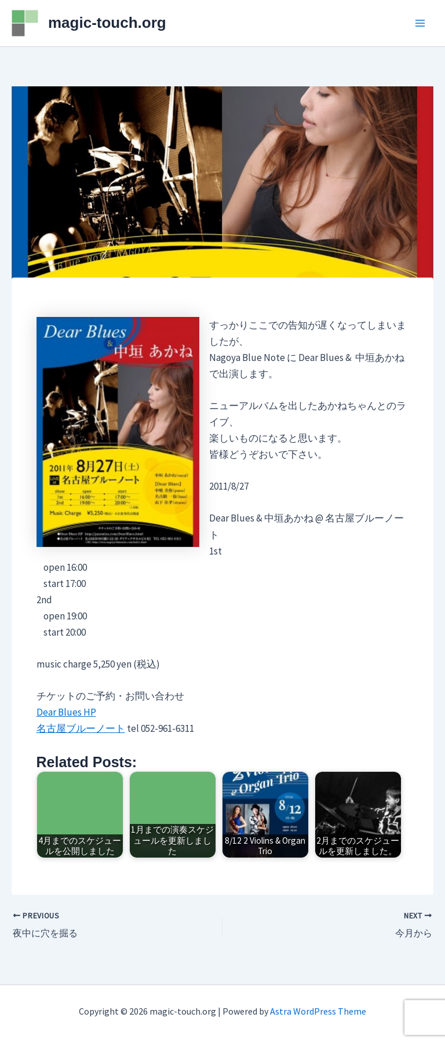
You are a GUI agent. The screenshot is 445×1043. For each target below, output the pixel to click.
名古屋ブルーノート (81, 728)
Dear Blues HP (66, 712)
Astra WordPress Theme (318, 1011)
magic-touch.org (107, 22)
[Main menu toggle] (420, 23)
